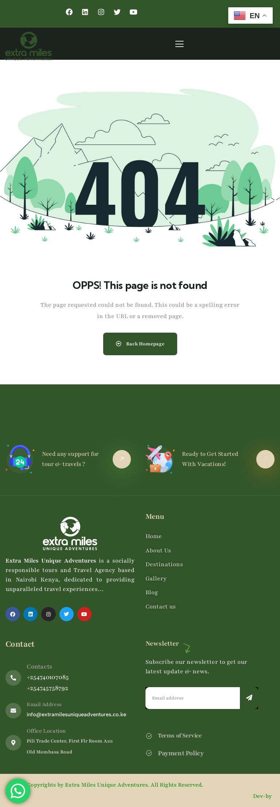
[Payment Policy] (148, 752)
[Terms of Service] (148, 735)
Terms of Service (180, 736)
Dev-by (263, 796)
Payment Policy (180, 753)
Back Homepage (140, 344)
